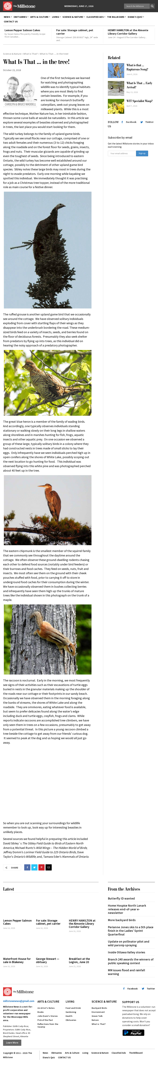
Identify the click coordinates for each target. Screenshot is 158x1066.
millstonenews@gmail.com (18, 999)
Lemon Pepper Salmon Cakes (22, 30)
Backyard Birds (99, 1005)
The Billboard (136, 1050)
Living (70, 999)
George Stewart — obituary (47, 958)
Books (40, 1009)
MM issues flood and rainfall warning (126, 970)
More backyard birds (122, 918)
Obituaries (71, 1017)
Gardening (71, 1009)
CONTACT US (64, 1055)
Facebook (131, 122)
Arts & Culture (48, 999)
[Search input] (137, 6)
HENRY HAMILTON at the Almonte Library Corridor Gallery (128, 31)
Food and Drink (73, 1005)
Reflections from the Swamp (47, 1023)
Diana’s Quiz (49, 1055)
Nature (95, 1017)
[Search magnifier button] (152, 6)
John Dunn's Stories (47, 1013)
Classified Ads (119, 1050)
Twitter (149, 122)
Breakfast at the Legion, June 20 (79, 958)
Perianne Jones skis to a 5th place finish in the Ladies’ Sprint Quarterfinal (130, 928)
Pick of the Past (45, 1017)
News (45, 1050)
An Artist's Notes (45, 1005)
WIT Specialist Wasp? (140, 101)
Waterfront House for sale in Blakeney (17, 958)
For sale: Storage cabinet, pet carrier (74, 31)
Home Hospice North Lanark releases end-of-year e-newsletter (127, 907)
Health (69, 1013)
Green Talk (97, 1013)
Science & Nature (12, 53)
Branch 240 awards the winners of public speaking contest (131, 959)
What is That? (30, 53)
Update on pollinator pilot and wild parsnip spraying (128, 941)
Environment (98, 1009)
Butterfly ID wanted (121, 896)
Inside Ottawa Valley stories (126, 950)
